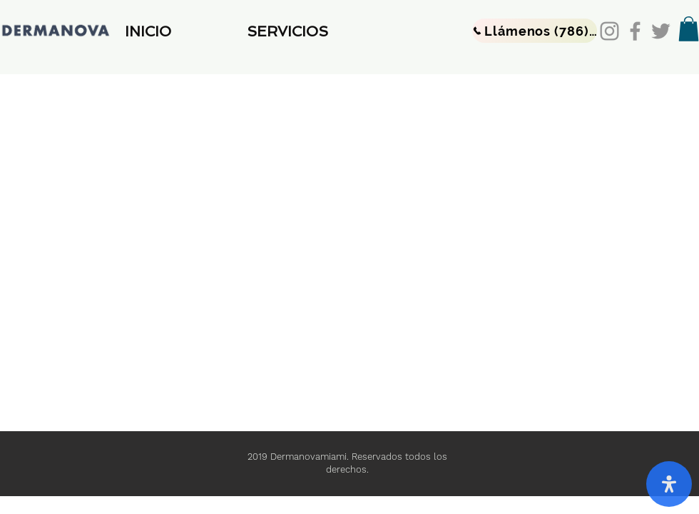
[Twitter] (660, 31)
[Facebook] (635, 31)
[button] (314, 31)
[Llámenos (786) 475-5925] (534, 31)
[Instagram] (609, 31)
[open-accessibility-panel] (669, 484)
